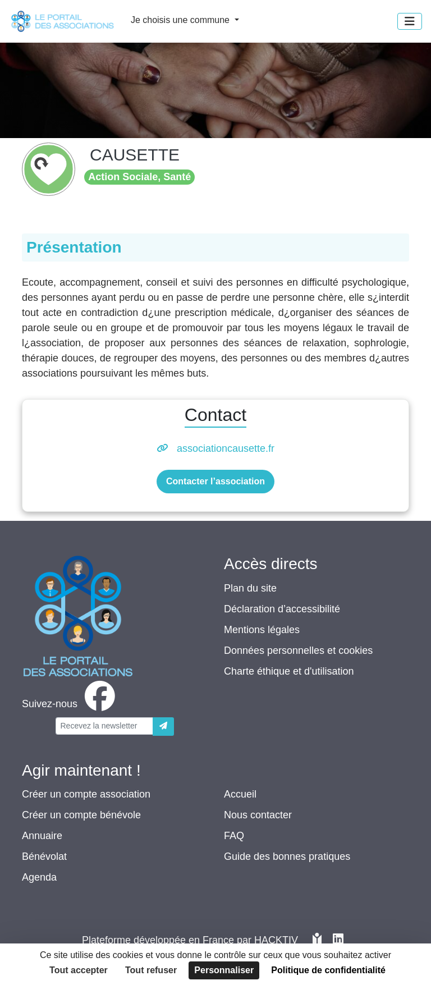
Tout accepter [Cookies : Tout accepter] (78, 970)
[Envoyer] (163, 726)
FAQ (234, 835)
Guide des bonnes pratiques (287, 856)
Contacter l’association (215, 481)
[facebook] (71, 703)
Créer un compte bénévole (81, 815)
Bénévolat (44, 856)
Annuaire (42, 835)
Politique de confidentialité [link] (328, 970)
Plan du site (250, 588)
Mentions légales (262, 629)
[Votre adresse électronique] (104, 726)
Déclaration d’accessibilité (282, 609)
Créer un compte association (86, 794)
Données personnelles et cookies (298, 650)
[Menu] (409, 21)
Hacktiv (276, 940)
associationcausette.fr (225, 448)
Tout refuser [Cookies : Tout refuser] (151, 970)
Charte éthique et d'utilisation (289, 671)
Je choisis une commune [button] (181, 20)
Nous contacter (258, 815)
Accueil (240, 794)
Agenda (39, 877)
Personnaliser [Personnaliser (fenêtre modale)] (224, 970)
